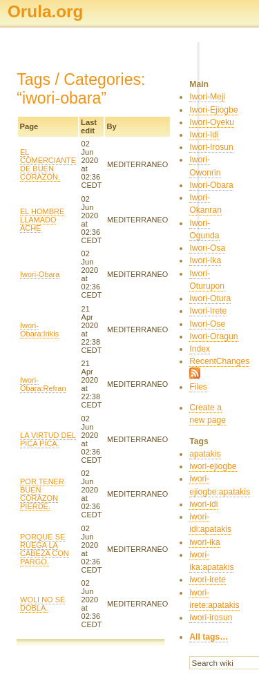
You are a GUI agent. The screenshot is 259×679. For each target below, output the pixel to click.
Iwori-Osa (207, 248)
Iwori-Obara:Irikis (39, 329)
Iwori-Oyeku (211, 122)
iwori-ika (204, 542)
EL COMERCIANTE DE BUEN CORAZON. (48, 164)
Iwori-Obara (39, 274)
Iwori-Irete (208, 311)
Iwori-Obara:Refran (43, 384)
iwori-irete (207, 579)
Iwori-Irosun (211, 147)
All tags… (208, 637)
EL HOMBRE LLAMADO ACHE (42, 219)
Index (199, 349)
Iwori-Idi (204, 135)
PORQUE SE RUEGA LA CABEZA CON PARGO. (44, 549)
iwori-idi (203, 504)
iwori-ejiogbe (212, 466)
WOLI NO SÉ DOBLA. (42, 603)
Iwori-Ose (207, 324)
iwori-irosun (210, 617)
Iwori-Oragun (213, 336)
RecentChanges (219, 361)
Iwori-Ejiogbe (213, 110)
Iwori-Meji (207, 97)
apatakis (204, 454)
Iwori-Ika (205, 260)
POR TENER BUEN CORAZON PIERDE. (42, 493)
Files (198, 387)
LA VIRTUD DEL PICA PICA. (48, 439)
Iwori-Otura (210, 298)
